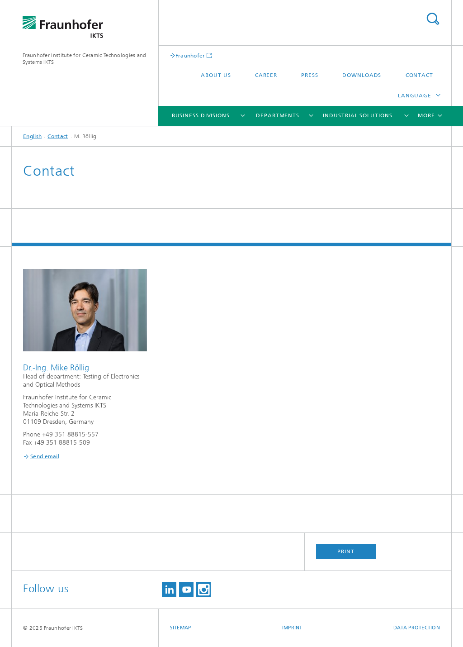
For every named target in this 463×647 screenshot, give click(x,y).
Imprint (292, 628)
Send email (44, 456)
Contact (419, 75)
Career (266, 75)
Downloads (361, 75)
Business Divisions (201, 115)
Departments (277, 115)
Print (345, 551)
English (32, 136)
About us (216, 75)
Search (432, 18)
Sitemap (180, 628)
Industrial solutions (357, 115)
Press (309, 75)
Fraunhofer (190, 55)
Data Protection (416, 628)
